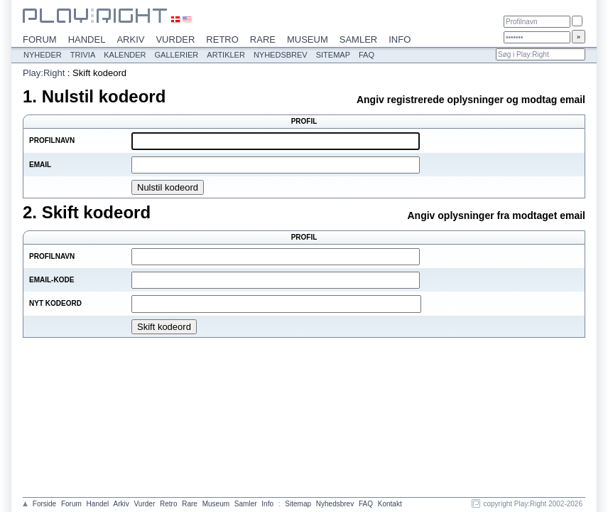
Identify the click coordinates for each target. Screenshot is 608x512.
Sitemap (333, 54)
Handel (87, 39)
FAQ (366, 54)
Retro (222, 39)
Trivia (82, 54)
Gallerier (177, 54)
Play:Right (44, 73)
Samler (358, 39)
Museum (307, 39)
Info (400, 39)
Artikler (226, 54)
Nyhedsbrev (281, 54)
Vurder (175, 39)
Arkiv (130, 39)
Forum (40, 39)
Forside (44, 504)
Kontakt (390, 504)
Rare (263, 39)
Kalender (125, 54)
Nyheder (42, 54)
